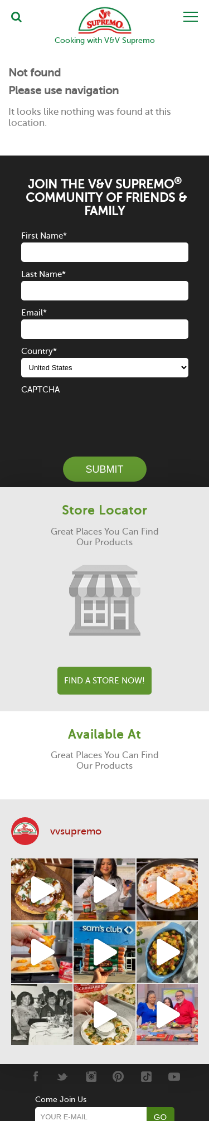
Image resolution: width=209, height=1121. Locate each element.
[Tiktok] (146, 1076)
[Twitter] (63, 1076)
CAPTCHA (40, 389)
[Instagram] (90, 1076)
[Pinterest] (118, 1076)
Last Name (43, 274)
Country (39, 351)
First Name (44, 235)
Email (34, 312)
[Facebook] (35, 1076)
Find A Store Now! (104, 680)
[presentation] (106, 418)
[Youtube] (174, 1076)
